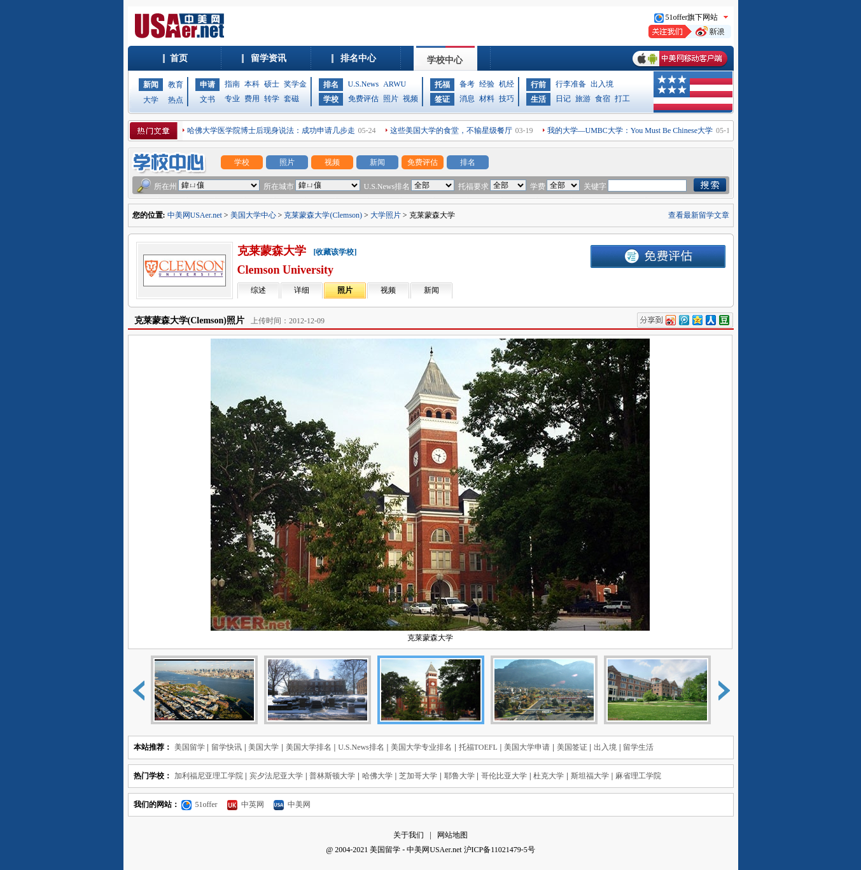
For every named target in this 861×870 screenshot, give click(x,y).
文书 (207, 99)
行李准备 (571, 84)
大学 (150, 99)
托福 (442, 84)
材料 (486, 98)
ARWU (394, 84)
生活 (538, 99)
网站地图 (452, 835)
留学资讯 (268, 58)
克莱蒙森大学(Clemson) (323, 215)
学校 (331, 99)
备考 (467, 84)
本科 (252, 84)
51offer (199, 804)
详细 (301, 290)
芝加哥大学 (418, 775)
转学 (271, 98)
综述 (258, 290)
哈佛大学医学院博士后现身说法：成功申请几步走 (271, 130)
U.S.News (363, 84)
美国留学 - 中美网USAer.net (415, 849)
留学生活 (638, 747)
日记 (563, 98)
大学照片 (385, 215)
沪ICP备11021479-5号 (499, 849)
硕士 (271, 84)
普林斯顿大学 (332, 775)
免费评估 (363, 98)
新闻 (150, 84)
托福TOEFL (478, 747)
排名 (331, 84)
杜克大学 (548, 775)
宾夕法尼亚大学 (276, 775)
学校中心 (445, 60)
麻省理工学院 (638, 775)
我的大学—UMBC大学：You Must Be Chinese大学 (630, 130)
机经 (506, 84)
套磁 (291, 98)
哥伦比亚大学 (504, 775)
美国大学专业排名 (421, 747)
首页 (179, 58)
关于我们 (408, 835)
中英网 (245, 804)
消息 (467, 98)
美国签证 (572, 747)
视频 (410, 98)
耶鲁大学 (459, 775)
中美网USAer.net (194, 215)
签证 (442, 99)
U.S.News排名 (361, 747)
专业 (232, 98)
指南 (232, 84)
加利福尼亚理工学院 (208, 775)
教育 (175, 84)
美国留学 (189, 747)
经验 (486, 84)
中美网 (292, 804)
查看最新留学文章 (698, 215)
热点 (175, 99)
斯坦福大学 (590, 775)
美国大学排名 (309, 747)
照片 (390, 98)
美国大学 (263, 747)
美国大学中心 (253, 215)
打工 (622, 98)
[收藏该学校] (335, 252)
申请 (207, 84)
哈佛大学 (377, 775)
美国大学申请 (527, 747)
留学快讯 (226, 747)
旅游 (583, 98)
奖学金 (295, 84)
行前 (538, 84)
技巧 (506, 98)
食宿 (602, 98)
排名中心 (358, 58)
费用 (252, 98)
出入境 (602, 84)
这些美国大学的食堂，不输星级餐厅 (451, 130)
